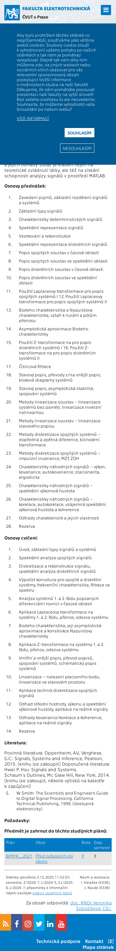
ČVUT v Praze (35, 16)
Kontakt (94, 941)
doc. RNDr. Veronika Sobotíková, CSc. (91, 905)
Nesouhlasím (77, 148)
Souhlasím (79, 132)
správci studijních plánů (52, 893)
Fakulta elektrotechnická (56, 8)
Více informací (33, 118)
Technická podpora (58, 941)
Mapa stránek (98, 947)
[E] (111, 941)
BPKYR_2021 (19, 855)
